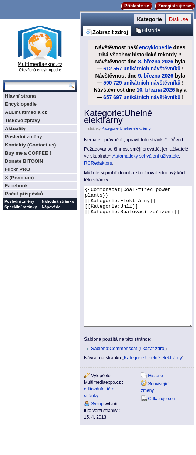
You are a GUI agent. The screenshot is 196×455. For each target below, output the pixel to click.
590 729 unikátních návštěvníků (141, 83)
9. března (149, 76)
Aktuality (15, 128)
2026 (167, 62)
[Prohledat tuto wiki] (36, 86)
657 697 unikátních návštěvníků (141, 97)
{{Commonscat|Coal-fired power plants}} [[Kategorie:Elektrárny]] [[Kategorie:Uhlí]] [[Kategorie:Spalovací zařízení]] (138, 270)
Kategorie (149, 19)
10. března (149, 90)
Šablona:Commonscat (114, 376)
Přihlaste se (136, 6)
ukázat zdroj (152, 376)
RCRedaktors (98, 163)
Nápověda (51, 207)
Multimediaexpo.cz (40, 47)
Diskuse (178, 19)
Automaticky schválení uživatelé (145, 156)
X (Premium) (19, 177)
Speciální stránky (20, 207)
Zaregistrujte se (174, 6)
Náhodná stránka (58, 201)
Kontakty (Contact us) (30, 145)
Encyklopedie (21, 104)
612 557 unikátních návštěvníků (141, 69)
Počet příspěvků (24, 194)
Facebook (16, 185)
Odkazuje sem (162, 426)
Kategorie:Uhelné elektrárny (126, 128)
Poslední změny (23, 136)
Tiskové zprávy (22, 120)
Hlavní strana (20, 96)
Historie (151, 30)
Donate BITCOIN (24, 161)
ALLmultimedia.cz (26, 112)
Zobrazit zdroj (110, 32)
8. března (149, 62)
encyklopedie (155, 47)
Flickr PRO (17, 169)
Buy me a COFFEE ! (28, 153)
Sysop (97, 431)
